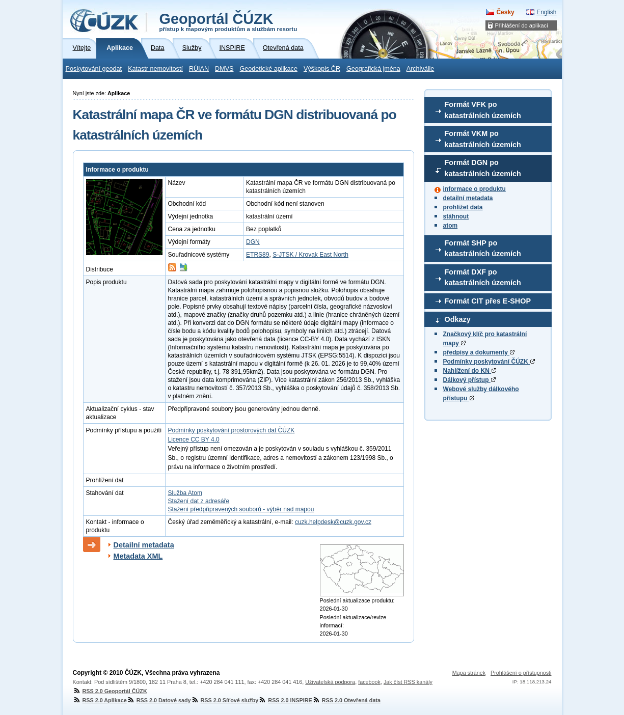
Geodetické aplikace (268, 68)
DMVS (224, 68)
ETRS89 (257, 254)
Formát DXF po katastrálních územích (483, 277)
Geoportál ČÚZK (228, 21)
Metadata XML (138, 556)
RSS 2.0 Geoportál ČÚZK (110, 691)
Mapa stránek (468, 673)
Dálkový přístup (469, 379)
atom (450, 225)
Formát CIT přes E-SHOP (488, 301)
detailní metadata (468, 198)
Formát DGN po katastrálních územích (483, 168)
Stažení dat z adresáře (199, 501)
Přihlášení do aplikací (522, 25)
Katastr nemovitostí (155, 68)
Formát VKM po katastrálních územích (483, 139)
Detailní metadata (144, 545)
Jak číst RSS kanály (408, 682)
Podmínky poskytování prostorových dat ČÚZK (231, 430)
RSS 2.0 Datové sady (159, 700)
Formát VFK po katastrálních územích (483, 110)
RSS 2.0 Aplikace (100, 700)
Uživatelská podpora (330, 682)
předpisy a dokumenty (479, 352)
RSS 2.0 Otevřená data (346, 700)
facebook (369, 682)
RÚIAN (199, 68)
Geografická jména (373, 68)
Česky (505, 12)
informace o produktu (474, 189)
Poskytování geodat (94, 68)
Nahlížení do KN (470, 370)
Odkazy (458, 319)
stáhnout (456, 216)
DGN (253, 241)
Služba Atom (185, 493)
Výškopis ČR (322, 68)
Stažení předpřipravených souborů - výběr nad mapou (241, 509)
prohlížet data (463, 207)
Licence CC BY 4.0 (194, 439)
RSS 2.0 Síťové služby (225, 700)
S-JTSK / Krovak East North (310, 254)
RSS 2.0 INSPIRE (285, 700)
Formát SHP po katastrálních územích (483, 248)
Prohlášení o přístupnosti (521, 673)
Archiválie (420, 68)
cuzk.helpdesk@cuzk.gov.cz (333, 522)
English (546, 12)
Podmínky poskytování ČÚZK (489, 361)
